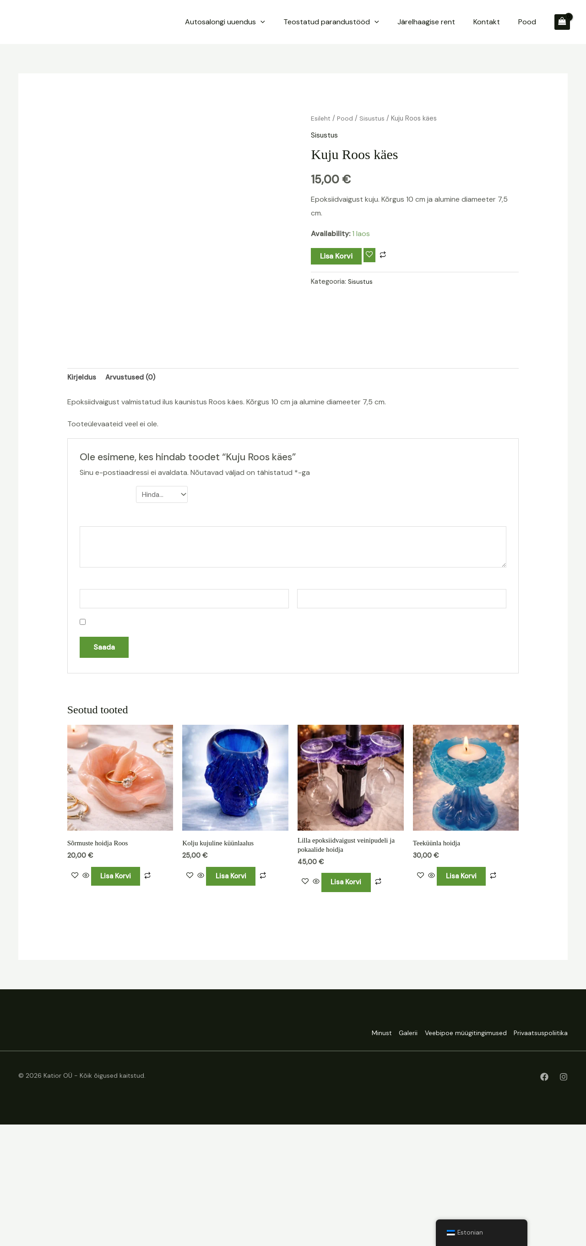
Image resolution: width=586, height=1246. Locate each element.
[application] (322, 22)
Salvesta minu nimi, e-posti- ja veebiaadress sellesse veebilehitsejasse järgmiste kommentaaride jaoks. (257, 739)
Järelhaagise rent (460, 22)
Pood (534, 22)
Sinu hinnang (105, 608)
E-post (311, 697)
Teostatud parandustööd (379, 22)
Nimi (89, 697)
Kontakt (507, 22)
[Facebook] (544, 1198)
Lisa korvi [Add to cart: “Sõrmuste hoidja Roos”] (122, 995)
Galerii (394, 1155)
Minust (360, 1155)
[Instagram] (563, 1198)
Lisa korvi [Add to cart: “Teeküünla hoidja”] (467, 995)
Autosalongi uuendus (287, 22)
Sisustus (373, 118)
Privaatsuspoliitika (541, 1155)
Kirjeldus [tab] (82, 491)
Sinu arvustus (110, 633)
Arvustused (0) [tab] (132, 491)
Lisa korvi (336, 256)
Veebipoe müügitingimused (458, 1155)
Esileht (321, 118)
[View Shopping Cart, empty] (562, 22)
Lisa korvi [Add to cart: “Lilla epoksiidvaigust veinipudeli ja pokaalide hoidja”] (352, 1003)
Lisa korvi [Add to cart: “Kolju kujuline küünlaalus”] (237, 995)
